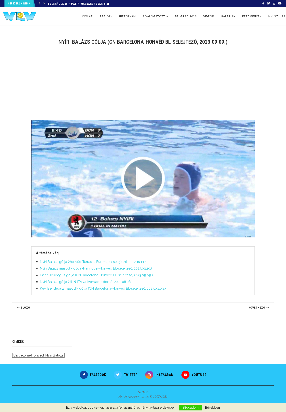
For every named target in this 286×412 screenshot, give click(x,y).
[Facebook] (263, 3)
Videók (208, 16)
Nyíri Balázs (54, 355)
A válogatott (154, 16)
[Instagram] (274, 3)
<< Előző (23, 307)
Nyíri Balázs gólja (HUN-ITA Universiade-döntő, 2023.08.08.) (86, 282)
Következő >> (258, 307)
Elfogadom (191, 407)
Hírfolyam (127, 16)
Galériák (228, 16)
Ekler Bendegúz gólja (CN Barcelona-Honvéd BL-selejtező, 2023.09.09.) (96, 275)
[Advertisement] (143, 85)
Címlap (87, 16)
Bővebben (212, 407)
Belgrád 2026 (186, 16)
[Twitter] (268, 3)
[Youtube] (280, 3)
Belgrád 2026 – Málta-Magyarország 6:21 (78, 3)
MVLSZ (273, 16)
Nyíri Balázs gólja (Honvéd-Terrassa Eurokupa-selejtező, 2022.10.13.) (93, 262)
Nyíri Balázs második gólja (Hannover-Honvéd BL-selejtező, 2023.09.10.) (96, 268)
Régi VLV (106, 16)
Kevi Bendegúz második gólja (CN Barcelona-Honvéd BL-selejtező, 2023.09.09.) (103, 288)
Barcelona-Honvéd (28, 355)
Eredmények (252, 16)
